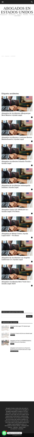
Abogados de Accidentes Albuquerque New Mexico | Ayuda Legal (16, 114)
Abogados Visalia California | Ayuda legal (21, 333)
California (4, 206)
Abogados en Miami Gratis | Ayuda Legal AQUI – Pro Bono (15, 234)
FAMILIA (12, 343)
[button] (2, 2)
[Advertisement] (17, 37)
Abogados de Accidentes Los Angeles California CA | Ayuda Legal (16, 259)
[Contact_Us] (4, 433)
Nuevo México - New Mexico (7, 110)
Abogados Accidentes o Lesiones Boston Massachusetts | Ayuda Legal (17, 138)
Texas (12, 327)
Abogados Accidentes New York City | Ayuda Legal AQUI (16, 283)
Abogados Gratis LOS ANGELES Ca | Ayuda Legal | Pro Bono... (15, 210)
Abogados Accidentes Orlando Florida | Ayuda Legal (16, 162)
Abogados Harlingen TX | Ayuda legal (20, 326)
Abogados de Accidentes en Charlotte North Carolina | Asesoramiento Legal (20, 348)
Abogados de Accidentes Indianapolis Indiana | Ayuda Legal (16, 186)
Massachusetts (5, 134)
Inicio (3, 56)
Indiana (3, 182)
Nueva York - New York (6, 279)
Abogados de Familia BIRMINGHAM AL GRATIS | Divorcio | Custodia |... (20, 341)
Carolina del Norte (14, 351)
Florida (3, 158)
